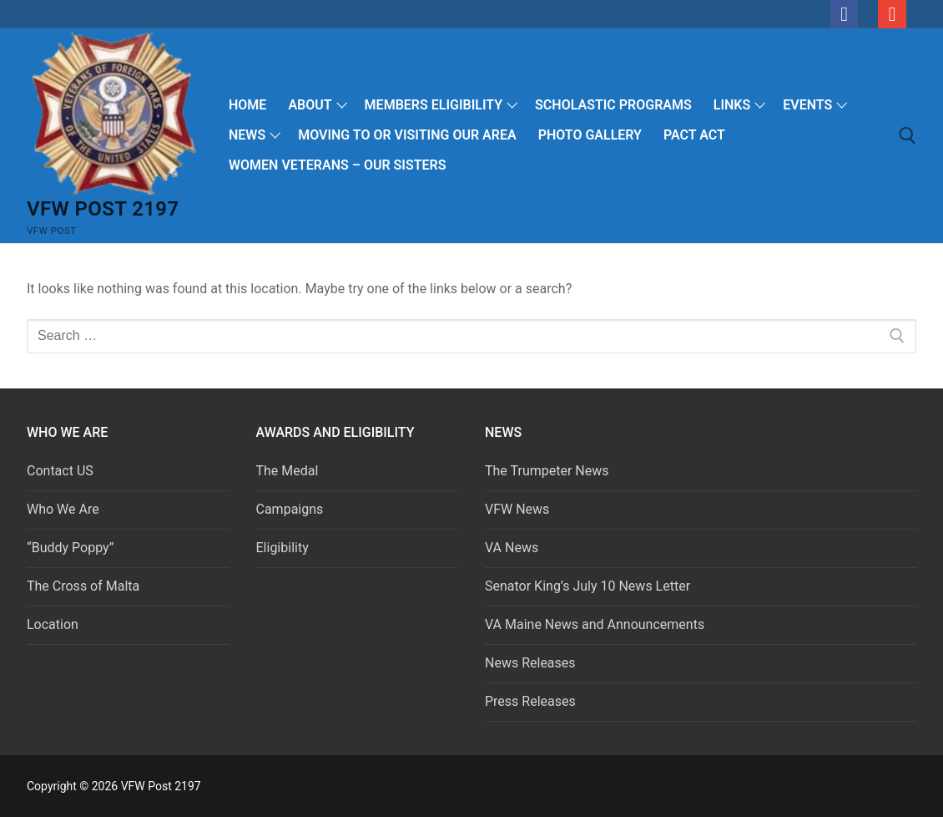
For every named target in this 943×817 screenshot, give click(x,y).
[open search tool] (907, 136)
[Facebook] (844, 14)
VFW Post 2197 (103, 209)
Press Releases (530, 701)
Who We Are (63, 509)
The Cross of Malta (83, 586)
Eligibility (282, 548)
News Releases (530, 663)
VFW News (517, 509)
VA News (511, 548)
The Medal (287, 471)
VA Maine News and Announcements (594, 624)
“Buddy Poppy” (70, 548)
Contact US (60, 471)
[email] (892, 14)
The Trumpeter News (547, 471)
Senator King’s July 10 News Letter (587, 586)
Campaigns (291, 509)
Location (52, 624)
